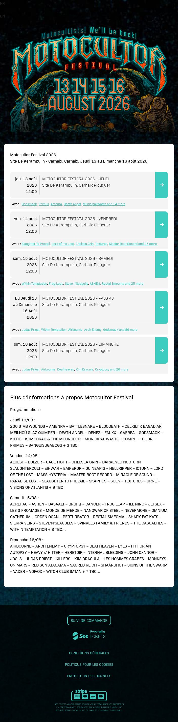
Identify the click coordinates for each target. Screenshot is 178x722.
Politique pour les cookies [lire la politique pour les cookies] (89, 664)
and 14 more (115, 204)
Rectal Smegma (113, 283)
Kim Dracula (84, 369)
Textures (101, 243)
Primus (44, 204)
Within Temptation (34, 283)
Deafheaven (65, 369)
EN (2, 15)
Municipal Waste (94, 204)
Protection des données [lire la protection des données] (89, 675)
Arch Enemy (92, 329)
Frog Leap (56, 283)
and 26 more (118, 369)
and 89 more (128, 329)
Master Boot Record (123, 243)
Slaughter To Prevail (36, 243)
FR (2, 3)
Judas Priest (30, 329)
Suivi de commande (89, 620)
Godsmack (29, 204)
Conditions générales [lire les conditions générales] (89, 652)
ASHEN (95, 283)
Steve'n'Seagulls (76, 283)
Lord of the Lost (63, 243)
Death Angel (72, 204)
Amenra (56, 204)
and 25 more (147, 243)
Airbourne (75, 329)
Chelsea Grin (85, 243)
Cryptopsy (102, 369)
